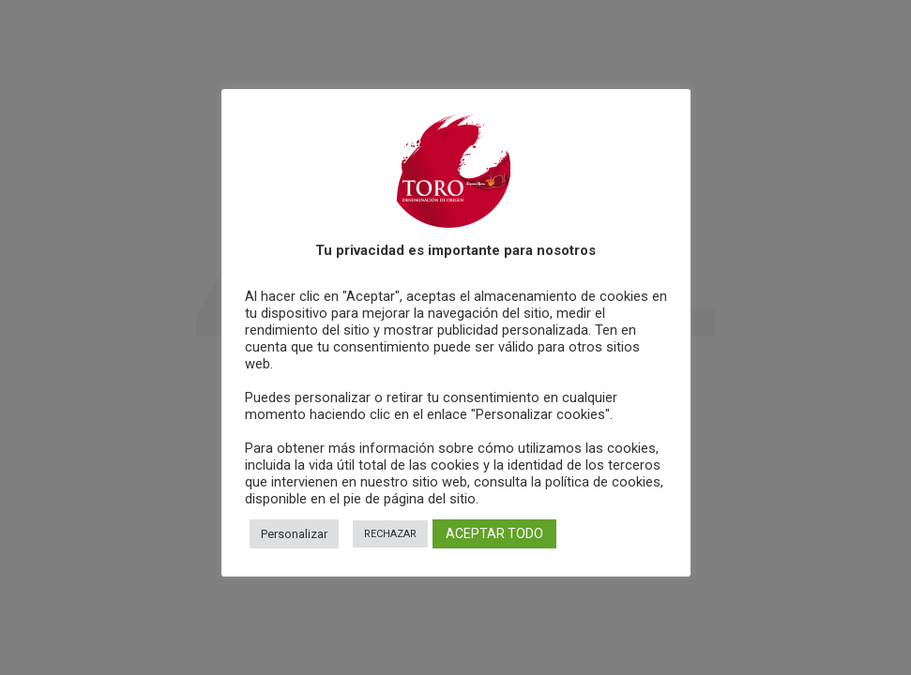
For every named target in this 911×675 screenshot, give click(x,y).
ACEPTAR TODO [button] (494, 533)
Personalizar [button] (294, 534)
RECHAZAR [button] (390, 534)
